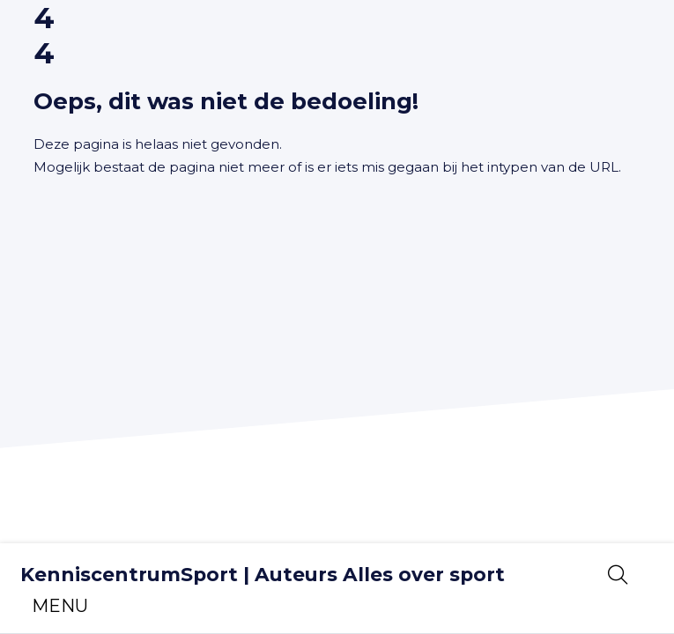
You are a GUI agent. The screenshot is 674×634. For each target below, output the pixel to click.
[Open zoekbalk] (618, 575)
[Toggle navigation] (60, 606)
